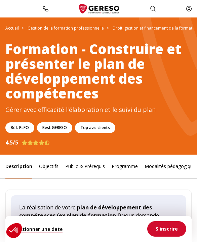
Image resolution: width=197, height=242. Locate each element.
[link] (166, 229)
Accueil (12, 28)
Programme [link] (125, 166)
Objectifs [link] (48, 166)
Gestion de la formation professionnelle (66, 28)
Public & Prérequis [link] (85, 166)
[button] (14, 231)
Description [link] (18, 166)
